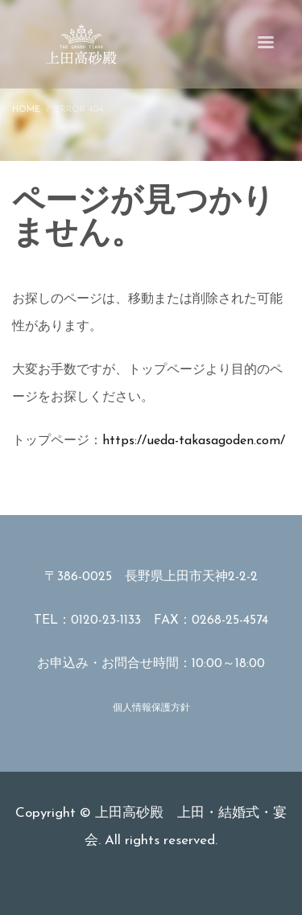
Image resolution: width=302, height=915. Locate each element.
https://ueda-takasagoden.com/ (193, 441)
